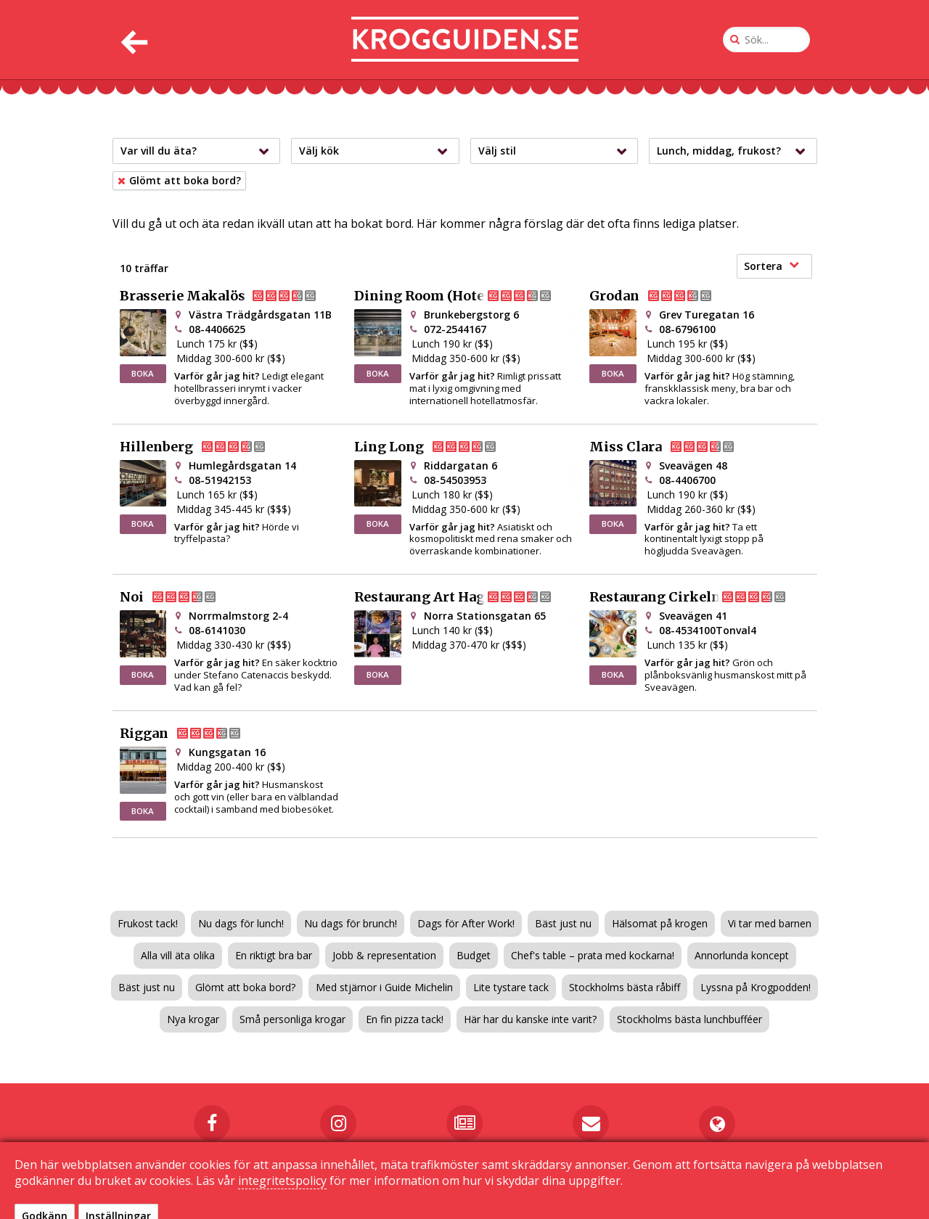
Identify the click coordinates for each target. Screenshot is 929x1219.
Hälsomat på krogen (660, 923)
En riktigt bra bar (273, 955)
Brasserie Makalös (230, 296)
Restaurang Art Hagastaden (464, 597)
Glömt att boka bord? (245, 987)
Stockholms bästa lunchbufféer (689, 1019)
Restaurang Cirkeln (699, 597)
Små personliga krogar (292, 1019)
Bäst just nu (563, 923)
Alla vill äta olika (178, 955)
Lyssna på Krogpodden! (755, 987)
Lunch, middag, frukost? (735, 151)
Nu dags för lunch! (241, 923)
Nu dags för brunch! (350, 923)
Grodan (662, 296)
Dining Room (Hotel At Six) (464, 296)
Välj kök (377, 151)
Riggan (192, 734)
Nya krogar (193, 1019)
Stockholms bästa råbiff (624, 987)
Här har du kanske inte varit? (530, 1019)
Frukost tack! (148, 923)
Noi (180, 597)
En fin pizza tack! (404, 1019)
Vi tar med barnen (769, 923)
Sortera (771, 266)
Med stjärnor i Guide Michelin (384, 987)
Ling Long (437, 447)
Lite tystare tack (511, 987)
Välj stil (556, 151)
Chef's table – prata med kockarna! (592, 955)
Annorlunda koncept (742, 955)
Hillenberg (204, 447)
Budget (474, 955)
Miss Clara (673, 447)
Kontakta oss (432, 1191)
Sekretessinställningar (642, 1191)
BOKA (142, 373)
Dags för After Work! (466, 923)
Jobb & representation (384, 955)
